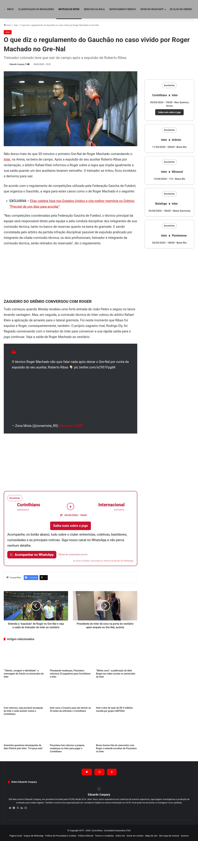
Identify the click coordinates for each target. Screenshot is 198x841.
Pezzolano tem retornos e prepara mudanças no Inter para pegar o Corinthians (67, 747)
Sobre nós (120, 835)
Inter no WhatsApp (152, 9)
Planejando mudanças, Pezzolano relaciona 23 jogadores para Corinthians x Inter (70, 673)
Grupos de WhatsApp (33, 835)
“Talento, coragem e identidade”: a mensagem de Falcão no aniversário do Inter (24, 673)
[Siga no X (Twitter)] (87, 771)
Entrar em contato (135, 835)
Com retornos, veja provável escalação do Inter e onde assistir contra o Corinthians (23, 710)
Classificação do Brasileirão (36, 9)
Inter (16, 25)
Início (10, 9)
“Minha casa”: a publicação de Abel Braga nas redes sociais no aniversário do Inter (115, 673)
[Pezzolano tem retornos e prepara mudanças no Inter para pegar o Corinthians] (70, 730)
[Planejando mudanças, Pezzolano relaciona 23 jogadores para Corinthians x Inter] (70, 655)
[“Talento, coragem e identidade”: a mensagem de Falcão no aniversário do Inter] (24, 655)
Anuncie (185, 835)
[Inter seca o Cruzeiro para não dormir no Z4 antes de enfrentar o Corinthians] (70, 692)
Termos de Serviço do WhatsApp (118, 560)
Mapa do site (151, 835)
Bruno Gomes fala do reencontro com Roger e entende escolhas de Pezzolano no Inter (116, 747)
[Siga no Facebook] (112, 771)
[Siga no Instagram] (99, 771)
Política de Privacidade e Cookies (61, 835)
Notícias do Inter (68, 9)
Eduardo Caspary (17, 64)
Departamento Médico (122, 9)
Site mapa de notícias (169, 835)
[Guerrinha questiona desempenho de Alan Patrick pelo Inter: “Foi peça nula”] (24, 730)
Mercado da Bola (94, 9)
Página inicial (15, 835)
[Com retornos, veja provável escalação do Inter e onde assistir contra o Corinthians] (24, 692)
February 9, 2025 (71, 425)
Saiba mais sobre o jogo (70, 525)
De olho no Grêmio (181, 9)
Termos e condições (104, 835)
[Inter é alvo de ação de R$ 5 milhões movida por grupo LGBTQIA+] (116, 692)
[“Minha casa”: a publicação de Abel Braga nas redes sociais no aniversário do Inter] (116, 655)
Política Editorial (85, 835)
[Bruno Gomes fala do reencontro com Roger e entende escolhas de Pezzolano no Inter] (116, 730)
